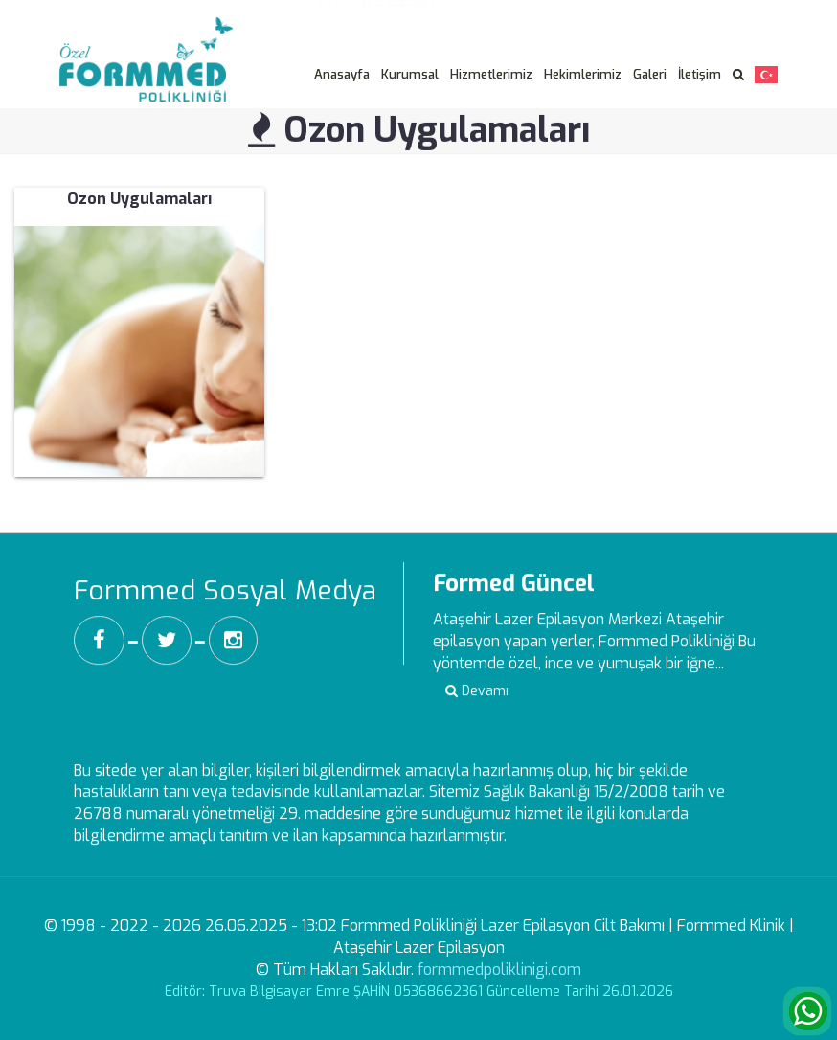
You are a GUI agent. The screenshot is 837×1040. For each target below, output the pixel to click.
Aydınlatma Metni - (526, 13)
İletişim (699, 74)
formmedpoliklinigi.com (499, 970)
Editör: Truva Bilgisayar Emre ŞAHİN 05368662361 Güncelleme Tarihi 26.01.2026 (419, 992)
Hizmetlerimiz (491, 74)
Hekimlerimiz (583, 74)
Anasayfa (342, 74)
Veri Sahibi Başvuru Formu (687, 13)
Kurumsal (410, 74)
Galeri (650, 74)
